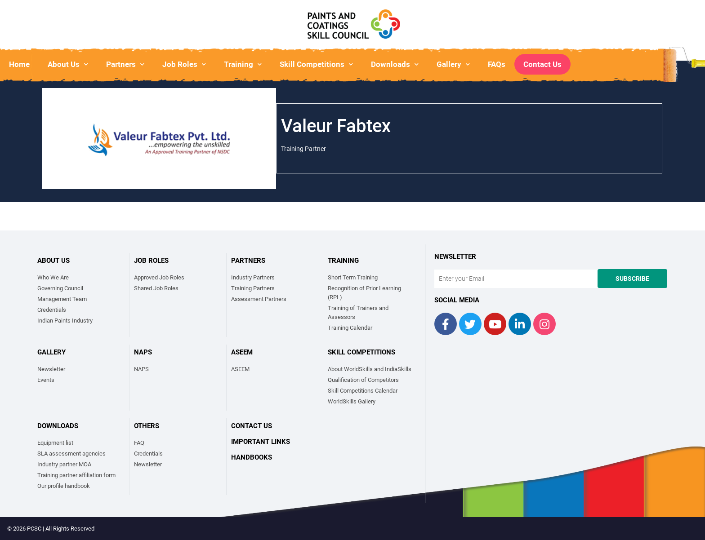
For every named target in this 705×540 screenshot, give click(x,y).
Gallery (453, 64)
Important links (260, 442)
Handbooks (251, 457)
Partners (125, 64)
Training (243, 64)
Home (19, 64)
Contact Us (542, 64)
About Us (68, 64)
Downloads (395, 64)
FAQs (496, 64)
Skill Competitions (316, 64)
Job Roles (184, 64)
